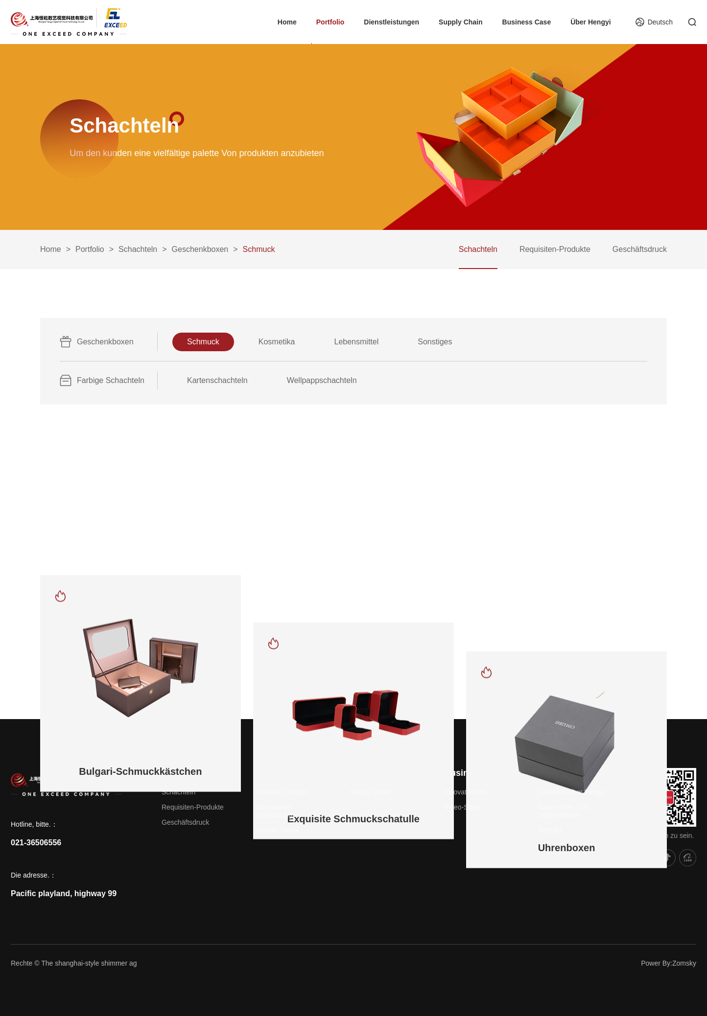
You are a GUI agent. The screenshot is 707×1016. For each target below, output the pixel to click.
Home (287, 22)
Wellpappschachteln (322, 380)
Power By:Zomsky (668, 963)
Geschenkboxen (200, 249)
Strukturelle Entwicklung (274, 811)
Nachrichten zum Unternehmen (563, 811)
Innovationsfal (465, 792)
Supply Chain (460, 22)
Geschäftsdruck (640, 249)
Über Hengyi (590, 22)
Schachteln (137, 249)
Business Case (526, 22)
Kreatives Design (281, 792)
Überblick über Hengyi (572, 792)
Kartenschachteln (217, 380)
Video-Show (462, 807)
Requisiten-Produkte (554, 249)
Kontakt (549, 830)
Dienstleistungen (391, 22)
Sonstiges (435, 342)
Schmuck (203, 342)
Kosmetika (277, 342)
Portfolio (330, 22)
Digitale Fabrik (277, 830)
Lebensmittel (356, 342)
